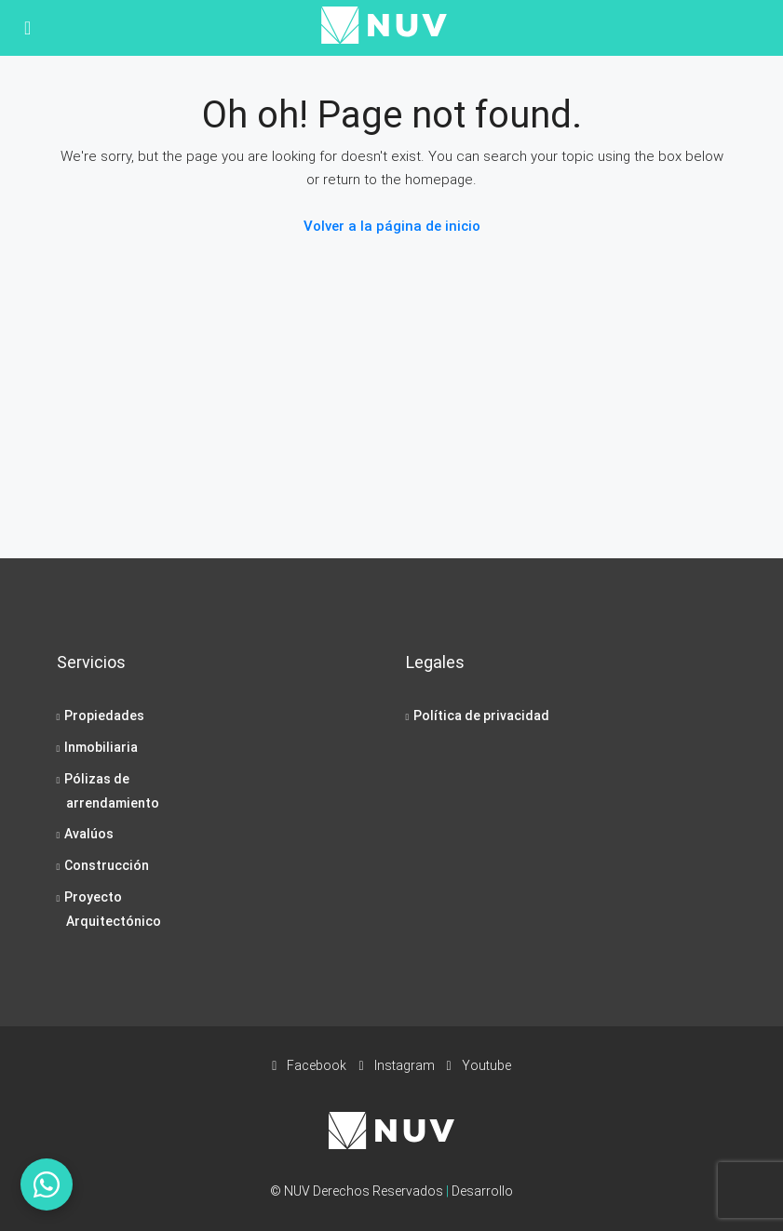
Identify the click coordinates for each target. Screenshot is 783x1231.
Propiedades (104, 715)
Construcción (106, 865)
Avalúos (89, 833)
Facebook (310, 1065)
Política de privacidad (481, 715)
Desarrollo (482, 1191)
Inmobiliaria (101, 747)
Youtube (479, 1065)
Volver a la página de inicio (392, 226)
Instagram (397, 1065)
